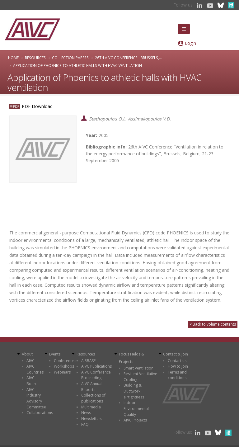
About (27, 354)
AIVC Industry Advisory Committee (36, 398)
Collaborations (39, 412)
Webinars (62, 372)
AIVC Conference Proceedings (96, 375)
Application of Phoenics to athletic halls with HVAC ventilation (77, 65)
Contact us (177, 360)
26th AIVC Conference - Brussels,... (128, 57)
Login (190, 43)
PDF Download (37, 106)
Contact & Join (175, 354)
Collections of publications (93, 398)
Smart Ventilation (138, 368)
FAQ (85, 424)
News (86, 412)
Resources (35, 57)
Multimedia (91, 407)
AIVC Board (32, 380)
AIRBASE (88, 360)
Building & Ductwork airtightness (134, 391)
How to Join (178, 366)
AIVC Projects (135, 420)
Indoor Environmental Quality (136, 408)
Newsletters (91, 418)
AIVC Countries (35, 369)
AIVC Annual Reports (91, 386)
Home (13, 57)
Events (54, 354)
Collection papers (70, 57)
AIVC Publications (96, 366)
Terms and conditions (177, 375)
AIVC (30, 360)
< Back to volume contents (213, 324)
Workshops (64, 366)
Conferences (65, 360)
